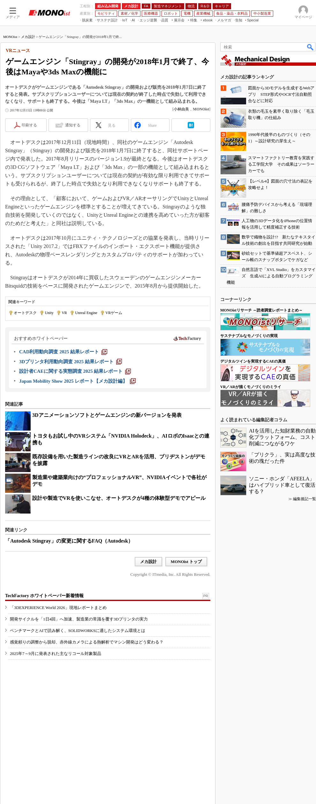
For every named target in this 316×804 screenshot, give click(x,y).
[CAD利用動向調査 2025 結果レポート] (63, 351)
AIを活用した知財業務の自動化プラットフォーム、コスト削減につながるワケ (282, 437)
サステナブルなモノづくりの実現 (249, 336)
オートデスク (25, 313)
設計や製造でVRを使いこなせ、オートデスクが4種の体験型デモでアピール (119, 498)
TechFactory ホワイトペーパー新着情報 (44, 595)
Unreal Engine (86, 313)
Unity (49, 313)
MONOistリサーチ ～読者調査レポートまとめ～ (261, 310)
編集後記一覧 (304, 499)
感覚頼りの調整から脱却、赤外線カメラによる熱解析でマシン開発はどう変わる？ (86, 642)
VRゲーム (113, 313)
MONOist (10, 37)
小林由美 (181, 109)
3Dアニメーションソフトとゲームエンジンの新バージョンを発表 (107, 415)
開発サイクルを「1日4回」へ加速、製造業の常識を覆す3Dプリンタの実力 (79, 619)
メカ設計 (28, 37)
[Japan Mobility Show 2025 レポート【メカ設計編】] (77, 381)
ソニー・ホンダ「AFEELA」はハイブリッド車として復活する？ (282, 485)
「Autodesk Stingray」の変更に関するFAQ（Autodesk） (69, 541)
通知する (72, 125)
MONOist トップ (186, 561)
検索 (310, 46)
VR (64, 313)
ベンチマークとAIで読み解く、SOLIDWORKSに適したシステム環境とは (77, 630)
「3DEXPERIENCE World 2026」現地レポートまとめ (58, 607)
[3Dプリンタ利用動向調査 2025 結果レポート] (70, 361)
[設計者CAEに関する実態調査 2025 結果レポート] (75, 371)
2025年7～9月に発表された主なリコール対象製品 (55, 653)
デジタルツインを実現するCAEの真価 (253, 361)
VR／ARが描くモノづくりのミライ (250, 387)
